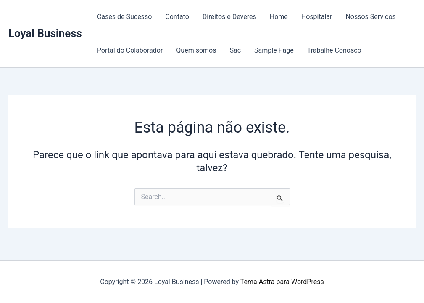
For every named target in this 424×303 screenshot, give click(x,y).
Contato (177, 17)
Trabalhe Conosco (334, 50)
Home (279, 17)
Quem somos (196, 50)
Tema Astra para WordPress (282, 282)
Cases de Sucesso (124, 17)
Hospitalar (316, 17)
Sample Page (274, 50)
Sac (235, 50)
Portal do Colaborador (130, 50)
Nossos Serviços (370, 17)
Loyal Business (45, 33)
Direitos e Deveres (229, 17)
